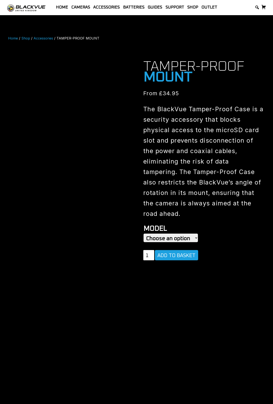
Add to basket (176, 255)
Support (175, 7)
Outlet (209, 7)
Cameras (80, 7)
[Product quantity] (148, 255)
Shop (192, 7)
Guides (155, 7)
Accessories (106, 7)
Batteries (133, 7)
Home (62, 7)
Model (155, 228)
